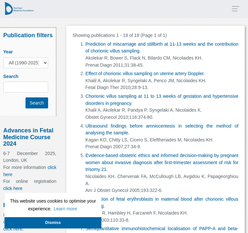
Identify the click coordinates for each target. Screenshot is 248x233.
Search (10, 76)
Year (8, 51)
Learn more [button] (65, 208)
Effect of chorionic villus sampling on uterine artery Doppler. (145, 73)
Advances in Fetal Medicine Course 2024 (28, 137)
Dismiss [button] (53, 222)
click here (12, 188)
